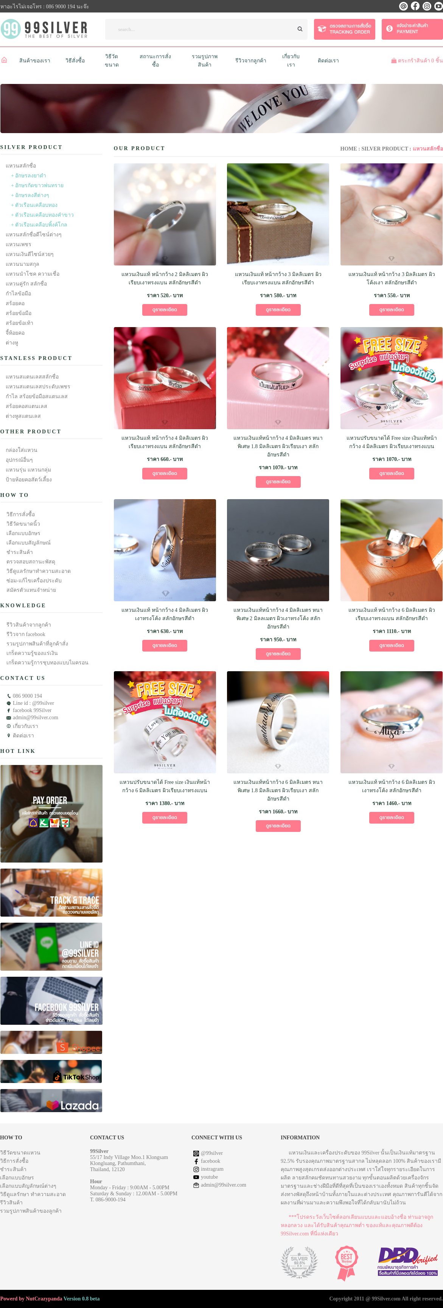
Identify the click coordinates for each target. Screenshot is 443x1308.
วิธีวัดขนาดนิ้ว (23, 524)
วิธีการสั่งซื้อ (20, 514)
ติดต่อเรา (328, 61)
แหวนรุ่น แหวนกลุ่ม (28, 470)
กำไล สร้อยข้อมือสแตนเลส (37, 396)
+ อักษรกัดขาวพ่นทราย (37, 185)
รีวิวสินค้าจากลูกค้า (28, 625)
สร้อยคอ (15, 303)
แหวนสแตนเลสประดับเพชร (38, 386)
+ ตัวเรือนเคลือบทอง (34, 205)
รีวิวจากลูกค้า (250, 61)
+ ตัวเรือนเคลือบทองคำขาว (42, 215)
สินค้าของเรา (34, 61)
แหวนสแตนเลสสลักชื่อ (32, 377)
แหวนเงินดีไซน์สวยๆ (30, 254)
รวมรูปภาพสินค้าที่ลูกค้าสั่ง (37, 644)
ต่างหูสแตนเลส (23, 416)
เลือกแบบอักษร (23, 533)
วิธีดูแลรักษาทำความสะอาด (38, 571)
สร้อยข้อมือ (18, 313)
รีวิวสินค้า (11, 1203)
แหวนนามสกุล (22, 264)
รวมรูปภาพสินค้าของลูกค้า (31, 1211)
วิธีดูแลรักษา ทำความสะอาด (33, 1194)
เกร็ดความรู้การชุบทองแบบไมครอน (47, 663)
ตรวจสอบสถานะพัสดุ (30, 562)
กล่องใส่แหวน (21, 450)
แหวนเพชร (18, 244)
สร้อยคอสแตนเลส (26, 406)
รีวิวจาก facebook (25, 634)
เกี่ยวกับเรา (25, 726)
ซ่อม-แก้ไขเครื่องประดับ (34, 580)
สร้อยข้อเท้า (19, 323)
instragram (212, 1169)
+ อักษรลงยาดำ (28, 175)
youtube (209, 1177)
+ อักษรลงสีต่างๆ (30, 195)
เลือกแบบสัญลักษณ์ (28, 543)
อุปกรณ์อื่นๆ (19, 460)
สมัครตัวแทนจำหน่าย (31, 590)
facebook (210, 1161)
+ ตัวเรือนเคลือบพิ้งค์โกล (39, 225)
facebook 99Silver (32, 710)
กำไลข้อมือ (18, 293)
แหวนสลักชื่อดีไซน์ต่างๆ (34, 234)
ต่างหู (12, 343)
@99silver (212, 1153)
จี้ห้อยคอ (15, 333)
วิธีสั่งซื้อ (75, 61)
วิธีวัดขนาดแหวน (20, 1153)
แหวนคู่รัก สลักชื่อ (26, 284)
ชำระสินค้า (19, 552)
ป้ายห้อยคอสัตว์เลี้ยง (29, 480)
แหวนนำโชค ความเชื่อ (32, 274)
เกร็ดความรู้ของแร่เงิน (32, 653)
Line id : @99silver (33, 703)
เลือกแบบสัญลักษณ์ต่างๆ (28, 1186)
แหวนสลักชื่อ (21, 166)
